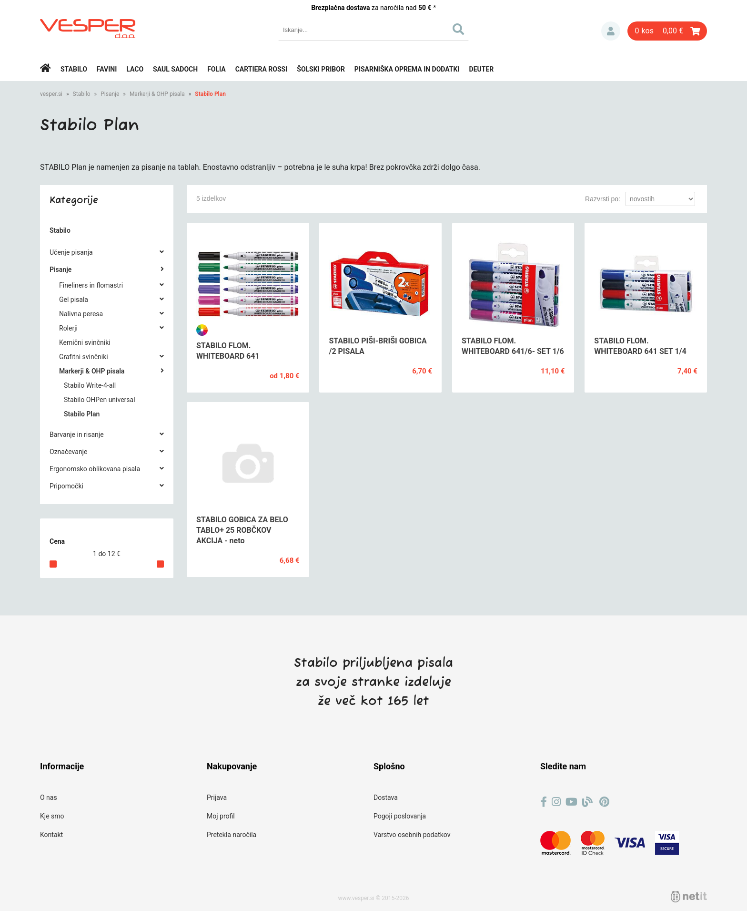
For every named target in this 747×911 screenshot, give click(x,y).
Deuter (481, 69)
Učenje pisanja (71, 252)
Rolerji (68, 328)
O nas (48, 797)
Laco (134, 69)
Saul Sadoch (175, 69)
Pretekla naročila (231, 835)
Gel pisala (73, 299)
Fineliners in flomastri (91, 285)
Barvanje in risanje (77, 434)
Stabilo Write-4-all (90, 385)
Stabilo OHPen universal (99, 400)
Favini (107, 69)
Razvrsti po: (602, 199)
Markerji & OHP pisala (157, 94)
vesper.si (51, 94)
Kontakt (51, 835)
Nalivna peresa (81, 314)
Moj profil (221, 816)
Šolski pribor (321, 69)
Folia (216, 69)
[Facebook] (543, 802)
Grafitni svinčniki (83, 357)
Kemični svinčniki (85, 342)
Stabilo (74, 69)
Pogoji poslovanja (400, 816)
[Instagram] (556, 802)
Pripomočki (66, 486)
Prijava (610, 31)
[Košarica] (667, 31)
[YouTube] (571, 802)
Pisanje (110, 94)
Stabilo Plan (210, 94)
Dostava (386, 797)
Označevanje (68, 452)
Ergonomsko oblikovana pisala (95, 469)
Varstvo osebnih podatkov (412, 835)
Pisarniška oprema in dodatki (407, 69)
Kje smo (52, 816)
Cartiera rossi (261, 69)
